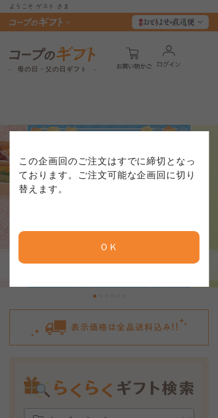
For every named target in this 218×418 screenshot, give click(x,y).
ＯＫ (109, 247)
